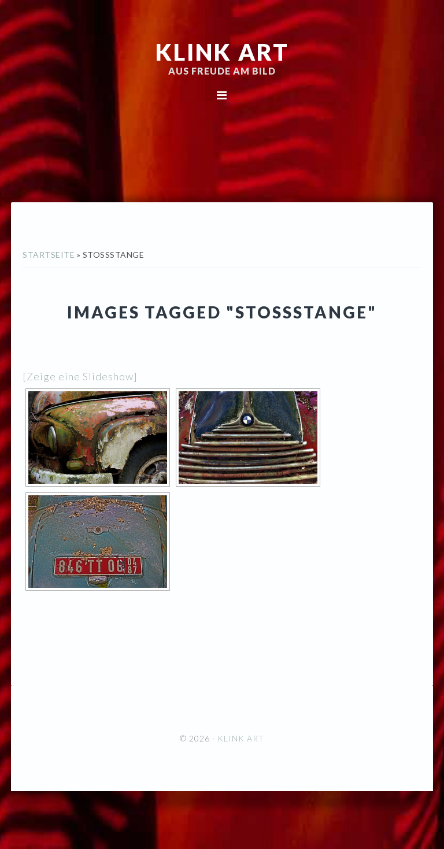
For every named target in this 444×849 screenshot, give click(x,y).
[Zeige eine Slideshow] (80, 376)
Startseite (49, 254)
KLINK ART (222, 52)
